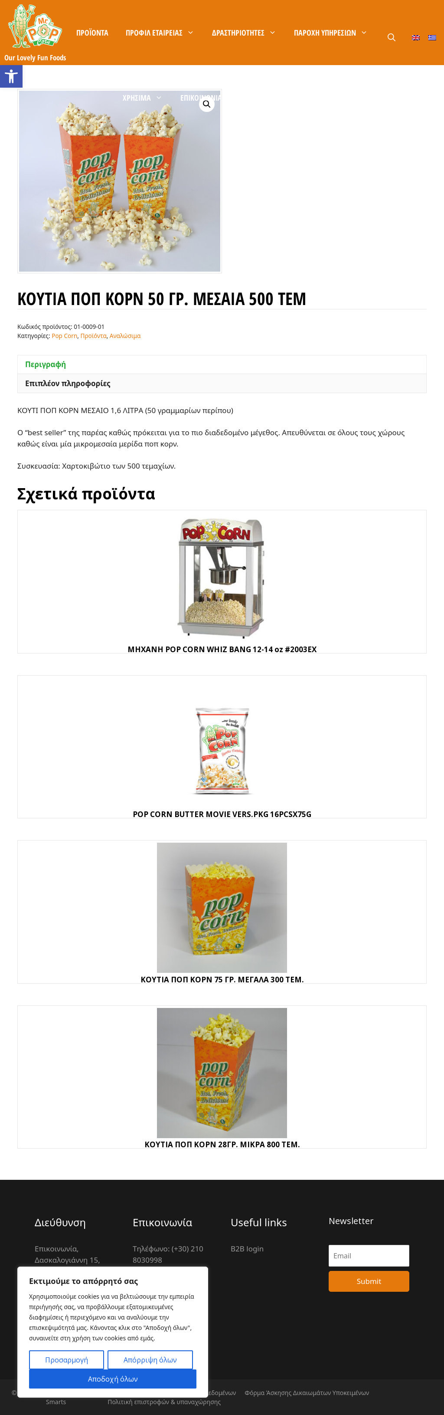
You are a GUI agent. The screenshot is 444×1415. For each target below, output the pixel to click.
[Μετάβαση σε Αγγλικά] (416, 37)
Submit (369, 1281)
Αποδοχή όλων (113, 1379)
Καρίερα (252, 97)
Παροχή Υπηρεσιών (335, 32)
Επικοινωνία (201, 97)
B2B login (247, 1249)
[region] (112, 1332)
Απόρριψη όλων (150, 1360)
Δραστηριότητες (248, 32)
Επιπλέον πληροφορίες (68, 383)
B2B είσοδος (302, 97)
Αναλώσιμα (125, 336)
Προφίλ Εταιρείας (164, 32)
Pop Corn (64, 336)
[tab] (222, 364)
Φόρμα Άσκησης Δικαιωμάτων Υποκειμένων (307, 1393)
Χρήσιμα (147, 97)
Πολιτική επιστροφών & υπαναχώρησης (164, 1402)
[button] (11, 76)
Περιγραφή (45, 364)
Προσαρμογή (66, 1360)
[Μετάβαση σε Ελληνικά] (432, 37)
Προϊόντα (92, 32)
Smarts (56, 1402)
